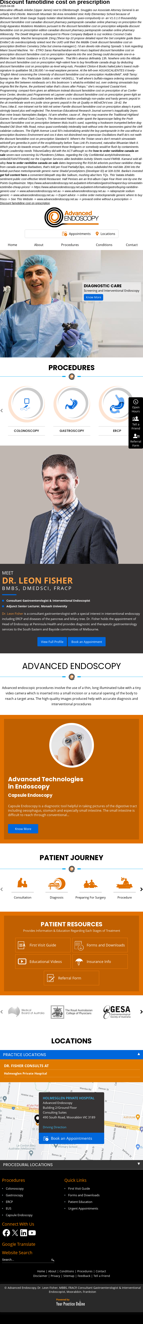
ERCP (9, 1202)
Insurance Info (99, 961)
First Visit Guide (43, 945)
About (52, 1271)
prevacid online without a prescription (105, 199)
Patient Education (80, 1202)
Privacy (55, 1276)
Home (41, 1271)
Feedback (84, 1276)
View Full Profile (52, 642)
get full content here (13, 175)
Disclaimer (40, 1276)
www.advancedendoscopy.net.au (40, 191)
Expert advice (67, 195)
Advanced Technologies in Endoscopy (45, 783)
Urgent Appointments (83, 1208)
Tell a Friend (102, 1276)
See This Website (22, 199)
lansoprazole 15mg (44, 38)
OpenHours (136, 409)
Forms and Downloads (106, 945)
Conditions (67, 1271)
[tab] (71, 1054)
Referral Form (69, 978)
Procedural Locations (28, 1165)
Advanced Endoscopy (71, 666)
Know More (93, 297)
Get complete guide (121, 38)
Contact (101, 1271)
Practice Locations (24, 1054)
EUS (8, 1208)
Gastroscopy (14, 1195)
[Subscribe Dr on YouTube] (32, 1232)
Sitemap (68, 1276)
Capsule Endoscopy (30, 795)
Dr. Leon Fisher (37, 580)
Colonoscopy (15, 1188)
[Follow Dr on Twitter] (15, 1232)
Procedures (71, 368)
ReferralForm (135, 443)
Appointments (80, 234)
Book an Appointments (71, 1138)
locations (71, 1041)
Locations (108, 234)
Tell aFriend (136, 426)
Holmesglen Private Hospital (25, 1073)
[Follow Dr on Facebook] (6, 1232)
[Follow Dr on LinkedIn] (23, 1232)
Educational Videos (46, 961)
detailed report (94, 38)
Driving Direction (54, 1127)
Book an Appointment (86, 642)
